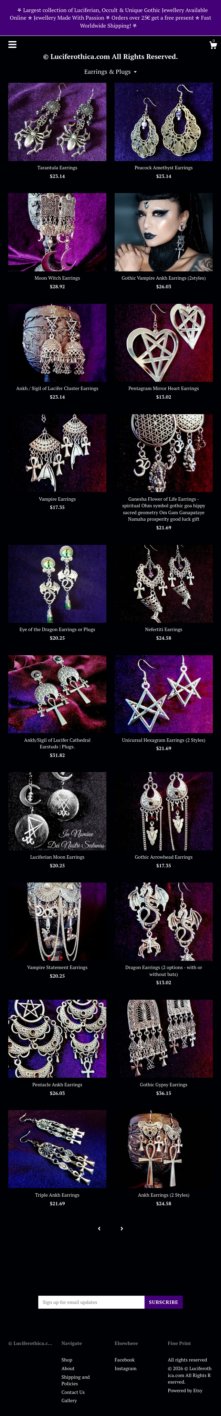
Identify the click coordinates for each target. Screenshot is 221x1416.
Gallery (69, 1400)
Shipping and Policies (76, 1380)
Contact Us (73, 1392)
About (68, 1368)
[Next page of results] (122, 1228)
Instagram (125, 1368)
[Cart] (213, 46)
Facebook (125, 1359)
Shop (67, 1359)
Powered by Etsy (185, 1390)
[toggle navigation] (12, 44)
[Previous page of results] (99, 1228)
